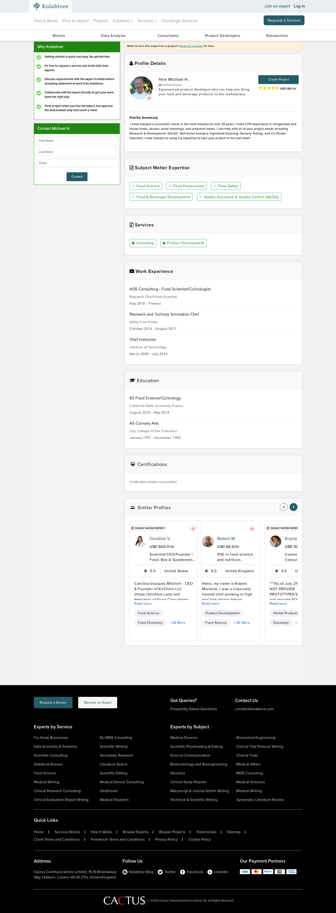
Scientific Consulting (50, 755)
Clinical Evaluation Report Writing (61, 799)
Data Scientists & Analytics (55, 746)
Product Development (185, 243)
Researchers (277, 35)
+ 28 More (177, 622)
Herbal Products (285, 612)
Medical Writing (46, 781)
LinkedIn (217, 871)
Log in (299, 6)
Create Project (278, 79)
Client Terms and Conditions (57, 839)
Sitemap (233, 831)
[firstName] (77, 140)
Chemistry (281, 622)
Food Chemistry (150, 622)
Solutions (123, 21)
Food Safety (226, 186)
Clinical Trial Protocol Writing (259, 746)
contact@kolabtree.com (254, 708)
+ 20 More (242, 622)
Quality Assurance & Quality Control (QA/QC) (241, 197)
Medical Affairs (248, 764)
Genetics (177, 773)
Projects (100, 21)
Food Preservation (187, 186)
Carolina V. (160, 538)
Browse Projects (172, 831)
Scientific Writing (113, 746)
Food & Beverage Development (161, 197)
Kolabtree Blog (137, 871)
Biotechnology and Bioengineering (198, 764)
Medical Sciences (250, 781)
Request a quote (191, 46)
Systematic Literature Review (260, 799)
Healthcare (109, 790)
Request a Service (284, 20)
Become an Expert (116, 703)
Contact (77, 176)
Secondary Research (116, 755)
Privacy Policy (166, 839)
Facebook (191, 871)
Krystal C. (294, 538)
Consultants (168, 35)
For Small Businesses (51, 737)
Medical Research (114, 799)
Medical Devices (183, 737)
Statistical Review (48, 764)
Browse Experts (135, 831)
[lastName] (77, 152)
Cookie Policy (200, 839)
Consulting (143, 243)
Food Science (146, 186)
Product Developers (222, 35)
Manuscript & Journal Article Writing (199, 790)
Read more (143, 603)
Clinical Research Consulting (57, 790)
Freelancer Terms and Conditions (117, 839)
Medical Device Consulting (122, 781)
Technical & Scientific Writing (193, 799)
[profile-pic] (140, 541)
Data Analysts (113, 35)
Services (147, 21)
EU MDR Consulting (116, 737)
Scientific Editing (113, 773)
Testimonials (206, 831)
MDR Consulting (249, 773)
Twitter (167, 871)
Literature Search (114, 764)
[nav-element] (284, 507)
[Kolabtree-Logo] (50, 6)
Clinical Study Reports (188, 781)
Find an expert (76, 21)
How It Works (46, 21)
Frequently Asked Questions (193, 708)
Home (39, 831)
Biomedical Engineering (255, 737)
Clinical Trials (247, 755)
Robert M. (226, 538)
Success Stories (67, 831)
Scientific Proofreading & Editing (196, 746)
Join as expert (277, 6)
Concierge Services (179, 21)
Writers (58, 35)
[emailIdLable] (77, 163)
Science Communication (190, 755)
